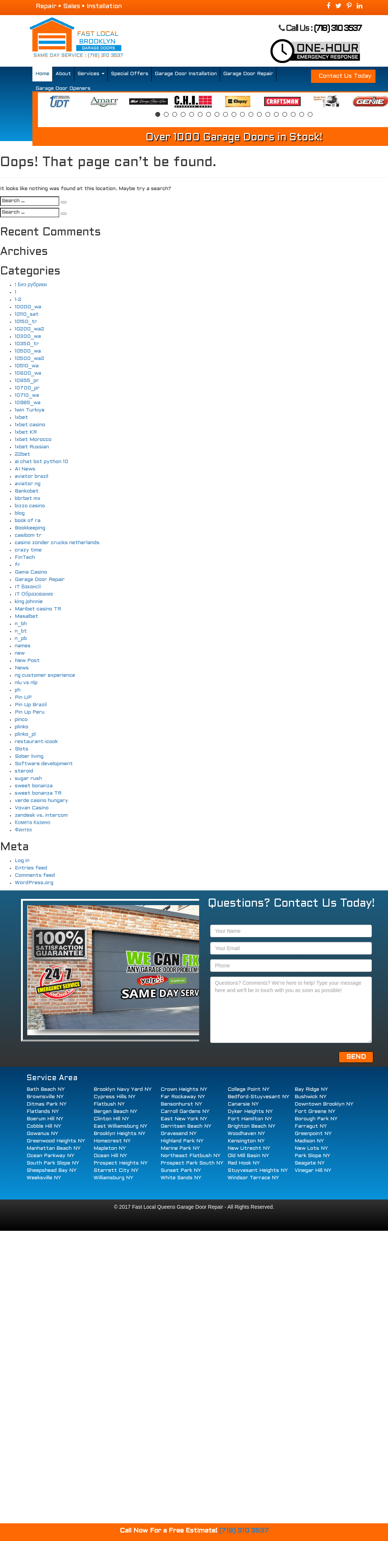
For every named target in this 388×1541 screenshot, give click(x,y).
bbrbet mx (27, 498)
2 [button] (166, 114)
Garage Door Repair (248, 73)
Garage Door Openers (63, 88)
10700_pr (27, 388)
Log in (22, 860)
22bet (22, 454)
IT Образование (34, 594)
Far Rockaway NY (183, 1097)
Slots (21, 749)
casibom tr (28, 535)
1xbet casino (30, 425)
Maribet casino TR (38, 609)
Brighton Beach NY (251, 1126)
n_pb (21, 638)
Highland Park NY (182, 1141)
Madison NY (309, 1141)
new (20, 653)
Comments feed (35, 875)
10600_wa (28, 373)
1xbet (21, 417)
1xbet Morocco (33, 439)
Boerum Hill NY (45, 1119)
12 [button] (250, 114)
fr (17, 565)
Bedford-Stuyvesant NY (258, 1097)
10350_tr (27, 344)
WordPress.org (34, 882)
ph (18, 690)
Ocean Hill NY (110, 1155)
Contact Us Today (345, 76)
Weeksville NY (44, 1178)
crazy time (28, 550)
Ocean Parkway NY (50, 1155)
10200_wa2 (29, 329)
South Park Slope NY (53, 1163)
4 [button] (183, 114)
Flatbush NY (109, 1104)
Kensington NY (246, 1141)
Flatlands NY (43, 1111)
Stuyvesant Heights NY (257, 1170)
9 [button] (225, 114)
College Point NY (248, 1089)
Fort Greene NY (314, 1111)
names (23, 646)
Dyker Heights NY (250, 1111)
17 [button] (293, 114)
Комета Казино (32, 822)
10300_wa (28, 336)
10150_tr (26, 321)
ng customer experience (45, 675)
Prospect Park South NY (192, 1163)
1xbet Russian (32, 447)
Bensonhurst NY (181, 1104)
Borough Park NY (316, 1119)
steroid (24, 771)
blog (20, 513)
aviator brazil (31, 476)
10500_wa (28, 351)
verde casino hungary (41, 800)
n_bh (21, 623)
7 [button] (208, 114)
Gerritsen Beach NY (186, 1126)
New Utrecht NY (248, 1148)
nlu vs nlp (26, 682)
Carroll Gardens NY (185, 1111)
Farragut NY (310, 1126)
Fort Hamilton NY (249, 1119)
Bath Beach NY (46, 1089)
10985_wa (27, 402)
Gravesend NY (179, 1133)
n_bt (21, 631)
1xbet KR (26, 432)
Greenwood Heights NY (56, 1141)
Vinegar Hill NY (312, 1170)
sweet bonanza (34, 786)
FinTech (25, 557)
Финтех (23, 830)
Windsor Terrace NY (253, 1178)
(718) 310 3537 (337, 29)
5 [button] (191, 114)
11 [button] (242, 114)
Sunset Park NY (181, 1170)
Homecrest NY (112, 1141)
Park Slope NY (312, 1155)
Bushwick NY (310, 1097)
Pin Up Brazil (31, 705)
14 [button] (267, 114)
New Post (27, 660)
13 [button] (259, 114)
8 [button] (217, 114)
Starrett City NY (116, 1170)
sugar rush (28, 778)
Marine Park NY (180, 1148)
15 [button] (276, 114)
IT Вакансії (28, 587)
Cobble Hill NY (44, 1126)
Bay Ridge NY (311, 1089)
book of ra (27, 520)
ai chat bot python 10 (41, 461)
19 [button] (310, 114)
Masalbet (26, 616)
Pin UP (23, 697)
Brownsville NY (45, 1097)
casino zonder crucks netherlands (57, 542)
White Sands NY (181, 1178)
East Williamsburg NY (120, 1126)
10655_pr (27, 380)
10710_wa (27, 395)
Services (91, 73)
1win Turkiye (30, 410)
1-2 (18, 299)
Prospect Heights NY (121, 1163)
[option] (59, 101)
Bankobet (27, 491)
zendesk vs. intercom (41, 815)
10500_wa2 (29, 358)
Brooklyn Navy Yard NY (123, 1089)
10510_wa (27, 366)
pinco (21, 719)
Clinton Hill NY (111, 1119)
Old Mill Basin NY (248, 1155)
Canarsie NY (243, 1104)
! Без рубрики (31, 285)
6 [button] (200, 114)
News (22, 668)
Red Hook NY (243, 1163)
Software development (44, 763)
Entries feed (31, 868)
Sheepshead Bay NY (52, 1170)
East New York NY (184, 1119)
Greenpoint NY (313, 1133)
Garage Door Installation (186, 73)
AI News (25, 469)
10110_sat (27, 314)
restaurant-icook (36, 741)
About (63, 73)
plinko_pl (25, 734)
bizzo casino (30, 506)
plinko (21, 727)
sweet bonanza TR (38, 793)
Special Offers (129, 73)
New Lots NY (311, 1148)
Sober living (29, 756)
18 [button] (301, 114)
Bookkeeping (30, 528)
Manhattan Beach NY (54, 1148)
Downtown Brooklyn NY (323, 1104)
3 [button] (174, 114)
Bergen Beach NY (115, 1111)
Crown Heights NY (184, 1089)
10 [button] (234, 114)
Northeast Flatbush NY (191, 1155)
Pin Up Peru (30, 712)
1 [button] (157, 114)
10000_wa (28, 307)
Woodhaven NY (246, 1133)
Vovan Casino (32, 808)
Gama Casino (31, 572)
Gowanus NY (42, 1133)
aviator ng (27, 483)
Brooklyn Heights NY (119, 1133)
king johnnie (29, 601)
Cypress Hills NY (114, 1097)
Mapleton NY (110, 1148)
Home (42, 73)
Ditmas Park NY (47, 1104)
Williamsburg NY (113, 1178)
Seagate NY (309, 1163)
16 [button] (284, 114)
